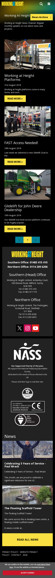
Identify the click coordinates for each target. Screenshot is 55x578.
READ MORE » (15, 98)
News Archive (41, 17)
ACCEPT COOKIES (27, 573)
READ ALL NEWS (27, 539)
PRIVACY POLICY (10, 552)
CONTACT (16, 555)
